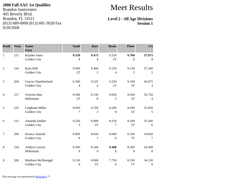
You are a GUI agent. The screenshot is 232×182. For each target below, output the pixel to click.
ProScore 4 (41, 176)
